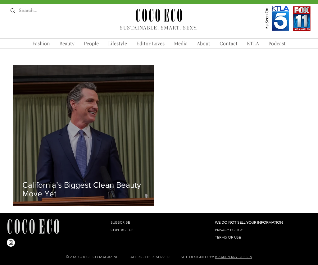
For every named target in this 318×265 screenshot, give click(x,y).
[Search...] (35, 11)
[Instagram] (11, 243)
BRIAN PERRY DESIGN (233, 256)
